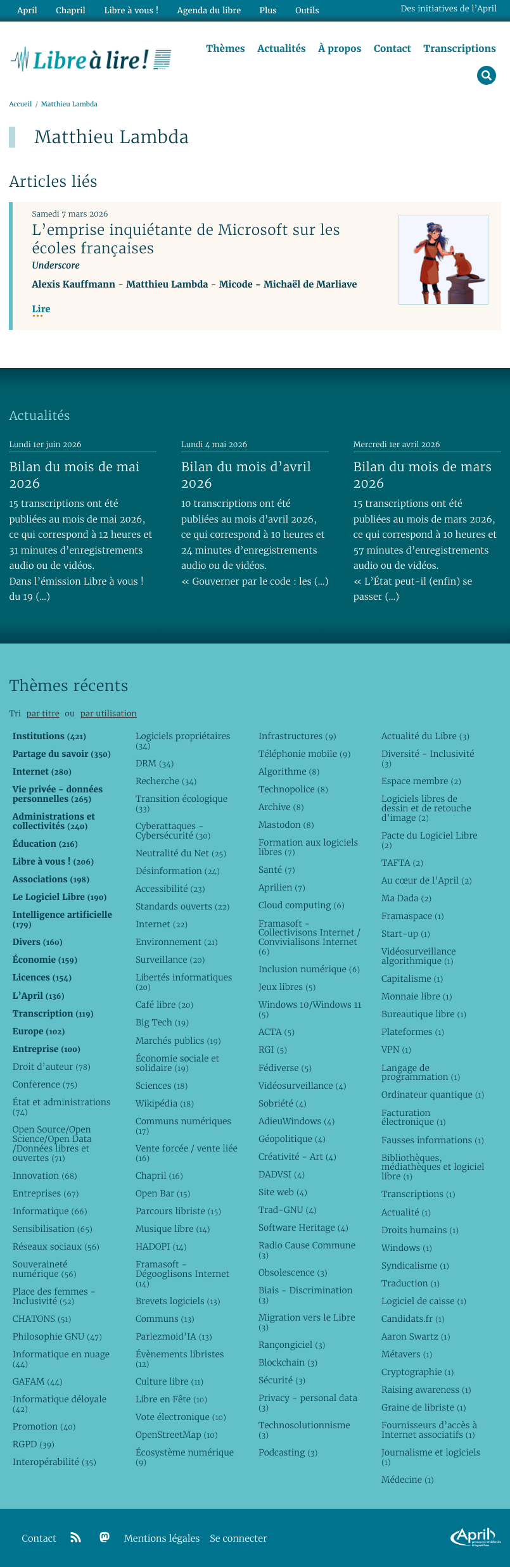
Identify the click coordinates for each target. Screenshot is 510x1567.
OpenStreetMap (177, 1434)
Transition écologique (181, 803)
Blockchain (287, 1362)
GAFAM (38, 1381)
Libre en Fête (171, 1399)
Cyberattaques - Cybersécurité (173, 830)
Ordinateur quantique (432, 1095)
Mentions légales (162, 1539)
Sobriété (282, 1103)
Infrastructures (297, 736)
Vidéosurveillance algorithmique (418, 956)
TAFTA (402, 862)
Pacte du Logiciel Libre (429, 840)
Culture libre (169, 1381)
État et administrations (62, 1106)
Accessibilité (170, 888)
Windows (406, 1247)
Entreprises (46, 1193)
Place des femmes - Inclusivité (54, 1296)
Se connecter (238, 1539)
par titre (43, 713)
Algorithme (289, 771)
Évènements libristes (180, 1358)
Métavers (406, 1354)
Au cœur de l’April (426, 880)
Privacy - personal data (307, 1402)
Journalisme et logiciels (430, 1457)
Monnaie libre (416, 996)
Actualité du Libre (425, 736)
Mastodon (286, 825)
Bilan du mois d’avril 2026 (246, 475)
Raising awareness (426, 1389)
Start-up (405, 933)
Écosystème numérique (185, 1457)
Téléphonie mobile (304, 753)
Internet (162, 924)
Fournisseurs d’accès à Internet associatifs (429, 1429)
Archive (281, 807)
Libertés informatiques (184, 982)
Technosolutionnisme (304, 1429)
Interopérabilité (54, 1462)
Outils (307, 10)
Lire (41, 309)
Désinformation (178, 871)
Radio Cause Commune (306, 1250)
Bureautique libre (423, 1014)
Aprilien (281, 888)
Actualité (406, 1212)
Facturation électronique (413, 1117)
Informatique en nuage (61, 1358)
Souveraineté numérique (45, 1269)
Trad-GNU (287, 1209)
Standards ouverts (183, 906)
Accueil (20, 104)
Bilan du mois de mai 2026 (74, 475)
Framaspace (412, 916)
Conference (45, 1084)
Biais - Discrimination (305, 1295)
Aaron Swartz (415, 1336)
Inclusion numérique (309, 969)
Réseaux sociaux (56, 1246)
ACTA (276, 1032)
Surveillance (170, 960)
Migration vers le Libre (306, 1322)
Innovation (45, 1175)
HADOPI (161, 1246)
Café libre (164, 1005)
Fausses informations (432, 1140)
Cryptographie (417, 1372)
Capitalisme (412, 978)
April (27, 10)
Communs (165, 1318)
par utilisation (108, 713)
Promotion (44, 1426)
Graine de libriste (423, 1407)
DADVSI (281, 1174)
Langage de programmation (420, 1072)
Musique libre (173, 1228)
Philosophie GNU (57, 1336)
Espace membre (421, 781)
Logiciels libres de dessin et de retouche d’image (426, 808)
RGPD (33, 1444)
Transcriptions (459, 48)
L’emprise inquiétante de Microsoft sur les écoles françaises (186, 239)
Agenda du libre (208, 10)
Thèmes (225, 48)
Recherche (166, 781)
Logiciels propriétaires (183, 740)
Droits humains (420, 1230)
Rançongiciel (292, 1344)
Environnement (177, 942)
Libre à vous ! (131, 10)
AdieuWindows (296, 1121)
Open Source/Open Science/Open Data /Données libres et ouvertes (52, 1144)
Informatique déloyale (59, 1403)
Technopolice (293, 789)
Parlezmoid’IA (174, 1336)
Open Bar (163, 1193)
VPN (396, 1050)
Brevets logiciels (178, 1301)
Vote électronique (181, 1417)
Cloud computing (301, 905)
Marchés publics (178, 1040)
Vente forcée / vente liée (187, 1153)
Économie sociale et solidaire (177, 1063)
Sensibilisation (52, 1228)
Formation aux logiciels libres (308, 847)
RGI (272, 1050)
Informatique (50, 1211)
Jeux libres (287, 987)
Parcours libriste (178, 1211)
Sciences (162, 1085)
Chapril (159, 1175)
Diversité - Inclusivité (428, 758)
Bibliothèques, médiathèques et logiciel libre (433, 1167)
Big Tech (162, 1023)
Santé (276, 870)
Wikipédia (165, 1103)
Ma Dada (406, 898)
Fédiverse (285, 1068)
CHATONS (42, 1318)
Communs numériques (183, 1125)
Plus (267, 10)
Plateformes (412, 1032)
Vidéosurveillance (302, 1085)
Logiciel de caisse (423, 1301)
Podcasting (287, 1452)
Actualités (281, 48)
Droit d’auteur (52, 1066)
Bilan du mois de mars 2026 (423, 475)
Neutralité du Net (181, 853)
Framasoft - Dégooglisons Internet (182, 1274)
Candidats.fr (413, 1318)
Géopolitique (292, 1139)
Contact (392, 48)
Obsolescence (293, 1272)
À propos (339, 48)
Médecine (407, 1479)
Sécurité (281, 1380)
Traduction (410, 1283)
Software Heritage (303, 1227)
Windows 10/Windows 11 (309, 1009)
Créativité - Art (297, 1156)
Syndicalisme (415, 1265)
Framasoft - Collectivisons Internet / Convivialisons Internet (309, 938)
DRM (155, 763)
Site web (282, 1192)
